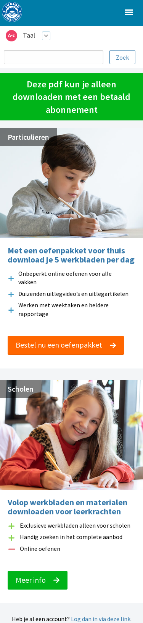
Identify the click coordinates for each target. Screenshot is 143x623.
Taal (29, 35)
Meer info (37, 580)
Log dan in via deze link (100, 619)
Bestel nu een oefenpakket (66, 344)
